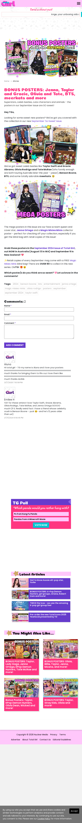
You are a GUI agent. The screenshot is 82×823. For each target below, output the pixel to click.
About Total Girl (29, 739)
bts (40, 284)
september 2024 (14, 292)
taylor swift (31, 292)
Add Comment (15, 345)
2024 (15, 284)
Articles (16, 81)
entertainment (52, 284)
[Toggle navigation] (78, 3)
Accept (74, 811)
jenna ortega (69, 284)
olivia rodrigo (34, 288)
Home (6, 81)
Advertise (15, 739)
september (59, 288)
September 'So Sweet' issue (47, 121)
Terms (62, 734)
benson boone (28, 284)
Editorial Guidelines (62, 739)
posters (47, 288)
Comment (10, 323)
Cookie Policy (43, 818)
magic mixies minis (15, 288)
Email (7, 314)
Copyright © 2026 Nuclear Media (32, 734)
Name (7, 305)
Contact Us (45, 739)
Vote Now (41, 525)
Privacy (53, 734)
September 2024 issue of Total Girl (54, 248)
